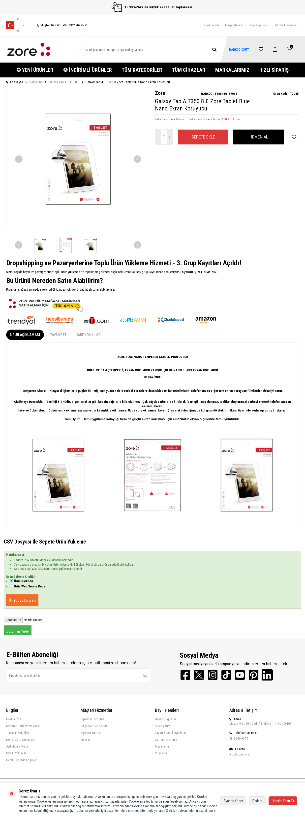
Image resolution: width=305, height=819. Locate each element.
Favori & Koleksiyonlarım (170, 733)
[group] (78, 159)
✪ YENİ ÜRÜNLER (34, 70)
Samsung (36, 82)
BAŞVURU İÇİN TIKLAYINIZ (198, 272)
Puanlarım (161, 753)
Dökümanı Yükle (17, 631)
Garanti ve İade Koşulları (21, 760)
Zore (160, 93)
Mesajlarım (162, 746)
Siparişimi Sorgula (92, 719)
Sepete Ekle (203, 136)
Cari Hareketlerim (166, 740)
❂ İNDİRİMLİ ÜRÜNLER (87, 70)
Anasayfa (14, 82)
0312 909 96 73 (238, 738)
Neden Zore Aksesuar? (20, 740)
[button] (19, 159)
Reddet (257, 801)
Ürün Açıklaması (25, 335)
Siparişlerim (162, 726)
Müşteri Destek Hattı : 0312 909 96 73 (60, 25)
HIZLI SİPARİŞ (274, 70)
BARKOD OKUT (239, 49)
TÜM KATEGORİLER (142, 70)
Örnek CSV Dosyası (22, 600)
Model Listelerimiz (287, 25)
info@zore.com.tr (240, 754)
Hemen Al (258, 136)
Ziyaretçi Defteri (91, 733)
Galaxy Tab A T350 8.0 (64, 82)
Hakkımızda (211, 25)
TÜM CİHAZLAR (188, 70)
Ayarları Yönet (233, 801)
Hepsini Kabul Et (283, 801)
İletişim (85, 740)
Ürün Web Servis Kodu (29, 586)
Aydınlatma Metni (17, 746)
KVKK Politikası (16, 753)
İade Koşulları (89, 335)
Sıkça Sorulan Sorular (94, 726)
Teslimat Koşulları (17, 733)
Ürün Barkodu (23, 581)
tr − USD (15, 25)
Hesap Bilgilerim (165, 719)
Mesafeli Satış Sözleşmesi (23, 726)
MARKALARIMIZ (232, 70)
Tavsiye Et (58, 335)
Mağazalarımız (234, 25)
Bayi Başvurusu (259, 25)
